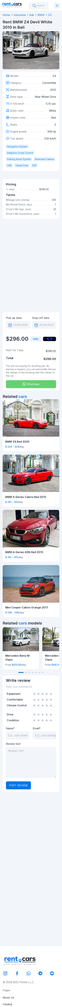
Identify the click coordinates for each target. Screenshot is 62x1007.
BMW (41, 15)
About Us (8, 997)
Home (6, 15)
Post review (18, 785)
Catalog (7, 1004)
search (38, 6)
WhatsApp (31, 384)
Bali (31, 15)
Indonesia (20, 15)
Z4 (50, 15)
